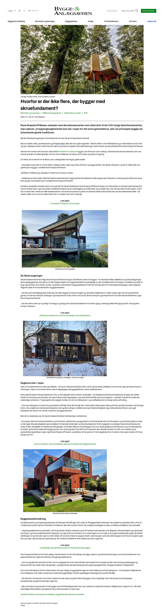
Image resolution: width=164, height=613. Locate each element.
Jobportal (151, 23)
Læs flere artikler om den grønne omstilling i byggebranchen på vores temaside (52, 597)
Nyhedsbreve (112, 13)
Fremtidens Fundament (67, 154)
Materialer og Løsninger (30, 116)
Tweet (23, 608)
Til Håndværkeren (111, 23)
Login (10, 13)
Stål (85, 116)
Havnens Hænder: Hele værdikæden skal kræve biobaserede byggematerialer (65, 446)
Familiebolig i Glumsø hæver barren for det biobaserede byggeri (65, 550)
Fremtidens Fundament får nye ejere (64, 206)
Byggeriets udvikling (16, 23)
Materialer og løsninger (45, 23)
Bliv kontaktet (148, 13)
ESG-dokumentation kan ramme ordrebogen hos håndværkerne (64, 318)
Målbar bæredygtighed (52, 116)
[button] (136, 13)
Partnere (132, 23)
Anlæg (90, 23)
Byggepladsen (71, 23)
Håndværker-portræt (72, 116)
